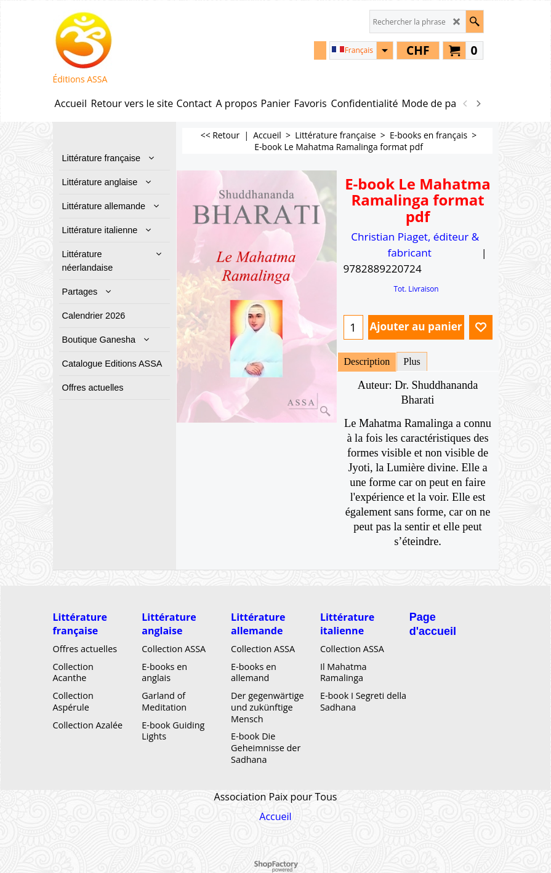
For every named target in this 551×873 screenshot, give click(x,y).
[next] (478, 103)
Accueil (275, 816)
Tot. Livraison (415, 288)
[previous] (466, 103)
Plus (411, 361)
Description (367, 361)
